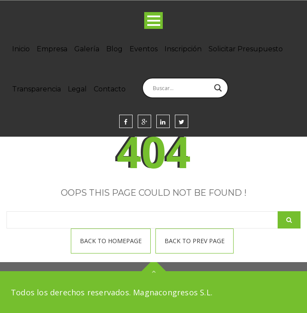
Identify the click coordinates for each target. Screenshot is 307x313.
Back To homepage (111, 241)
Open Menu (153, 20)
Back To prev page (195, 241)
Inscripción (183, 49)
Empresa (52, 49)
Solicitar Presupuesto (246, 49)
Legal (77, 89)
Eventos (144, 49)
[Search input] (181, 88)
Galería (86, 49)
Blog (114, 49)
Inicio (21, 49)
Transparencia (36, 89)
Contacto (110, 89)
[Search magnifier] (218, 88)
